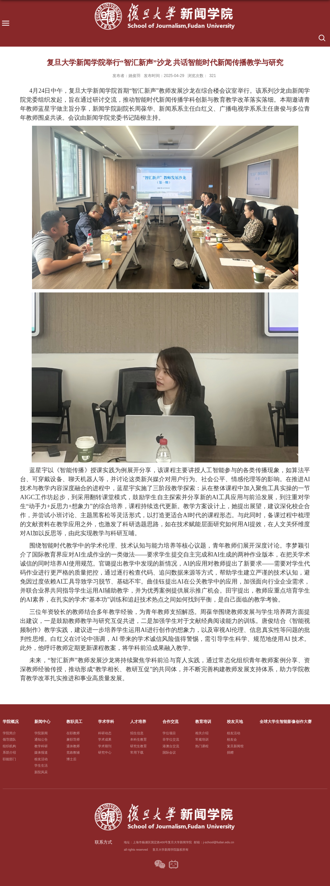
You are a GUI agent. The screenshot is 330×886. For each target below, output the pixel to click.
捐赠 (230, 752)
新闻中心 (42, 721)
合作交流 (170, 721)
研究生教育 (138, 746)
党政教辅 (73, 752)
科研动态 (104, 733)
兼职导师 (73, 739)
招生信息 (136, 733)
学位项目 (169, 733)
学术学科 (106, 721)
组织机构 (9, 746)
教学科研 (41, 746)
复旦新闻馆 (235, 746)
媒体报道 (41, 752)
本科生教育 (138, 739)
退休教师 (73, 746)
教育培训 (203, 721)
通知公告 (41, 739)
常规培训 (202, 739)
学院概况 (11, 721)
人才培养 (138, 721)
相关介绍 (202, 733)
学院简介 (9, 733)
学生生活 (41, 765)
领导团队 (9, 739)
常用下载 (136, 752)
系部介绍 (9, 752)
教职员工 (74, 721)
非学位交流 (170, 739)
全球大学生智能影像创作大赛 (286, 721)
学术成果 (104, 739)
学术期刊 (104, 746)
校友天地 (235, 721)
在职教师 (73, 733)
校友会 (232, 739)
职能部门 (9, 759)
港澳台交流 (170, 746)
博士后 (71, 759)
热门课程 (202, 746)
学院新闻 (41, 733)
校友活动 (41, 759)
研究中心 (104, 752)
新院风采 (41, 772)
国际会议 (169, 752)
